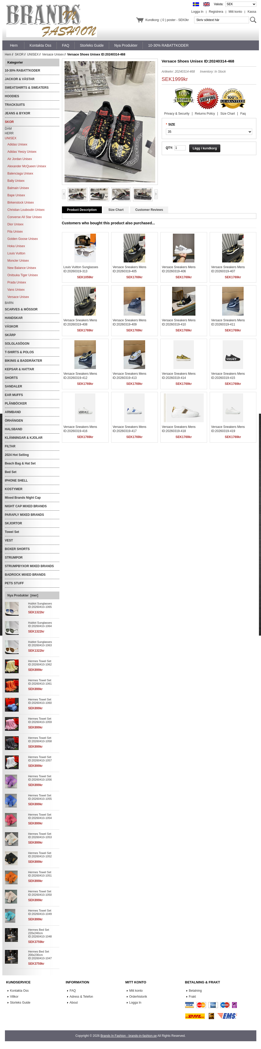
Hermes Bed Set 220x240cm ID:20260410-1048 (40, 933)
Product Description (82, 210)
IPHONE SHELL (16, 480)
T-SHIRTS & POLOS (19, 352)
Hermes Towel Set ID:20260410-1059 (40, 720)
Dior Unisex (16, 224)
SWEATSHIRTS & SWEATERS (27, 87)
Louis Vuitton (16, 253)
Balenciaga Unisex (20, 173)
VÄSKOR (11, 326)
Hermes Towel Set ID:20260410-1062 (40, 662)
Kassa (252, 11)
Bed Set (11, 472)
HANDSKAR (14, 318)
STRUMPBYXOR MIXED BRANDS (29, 566)
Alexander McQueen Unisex (27, 166)
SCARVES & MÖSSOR (21, 309)
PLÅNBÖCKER (16, 403)
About (74, 1002)
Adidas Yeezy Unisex (22, 152)
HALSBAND (13, 429)
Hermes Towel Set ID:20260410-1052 (40, 854)
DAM (8, 128)
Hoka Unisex (16, 246)
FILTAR (10, 446)
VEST (9, 540)
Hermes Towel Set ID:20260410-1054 (40, 816)
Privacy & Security (176, 113)
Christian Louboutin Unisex (26, 210)
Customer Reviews (149, 210)
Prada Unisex (17, 282)
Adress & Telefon (81, 996)
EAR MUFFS (14, 395)
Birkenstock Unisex (21, 202)
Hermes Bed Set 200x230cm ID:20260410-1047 (40, 955)
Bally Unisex (16, 181)
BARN (9, 303)
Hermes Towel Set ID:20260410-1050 (40, 893)
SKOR (19, 54)
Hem (14, 45)
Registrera (216, 11)
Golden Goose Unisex (23, 239)
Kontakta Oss (19, 990)
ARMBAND (13, 412)
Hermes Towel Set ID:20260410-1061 (40, 682)
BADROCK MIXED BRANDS (25, 574)
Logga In (197, 11)
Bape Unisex (16, 195)
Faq (243, 113)
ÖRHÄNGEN (14, 420)
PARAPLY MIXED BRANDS (24, 515)
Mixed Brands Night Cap (23, 497)
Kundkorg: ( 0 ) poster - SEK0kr (167, 20)
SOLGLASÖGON (17, 343)
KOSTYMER (14, 489)
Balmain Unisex (18, 188)
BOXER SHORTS (17, 549)
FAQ (73, 990)
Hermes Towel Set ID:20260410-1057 (40, 758)
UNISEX (33, 54)
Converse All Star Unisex (25, 217)
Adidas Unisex (17, 144)
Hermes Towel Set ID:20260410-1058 (40, 739)
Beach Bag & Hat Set (20, 463)
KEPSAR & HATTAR (19, 369)
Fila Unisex (15, 231)
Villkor (14, 996)
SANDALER (13, 386)
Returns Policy (205, 113)
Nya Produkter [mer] (23, 595)
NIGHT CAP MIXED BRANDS (26, 506)
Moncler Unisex (18, 260)
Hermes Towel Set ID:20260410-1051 (40, 874)
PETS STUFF (14, 583)
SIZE (171, 124)
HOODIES (12, 96)
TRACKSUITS (15, 105)
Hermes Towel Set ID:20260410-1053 (40, 835)
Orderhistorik (138, 996)
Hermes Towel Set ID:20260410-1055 (40, 797)
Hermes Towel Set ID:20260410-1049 (40, 912)
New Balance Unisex (22, 268)
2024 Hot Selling (17, 455)
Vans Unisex (16, 289)
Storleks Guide (20, 1002)
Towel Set (12, 532)
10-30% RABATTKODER (22, 70)
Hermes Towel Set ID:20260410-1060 (40, 701)
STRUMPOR (14, 557)
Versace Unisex (53, 54)
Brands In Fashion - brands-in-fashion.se (129, 1036)
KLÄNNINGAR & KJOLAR (24, 438)
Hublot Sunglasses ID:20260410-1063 (40, 643)
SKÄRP (10, 335)
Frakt (192, 996)
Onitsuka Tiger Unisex (23, 275)
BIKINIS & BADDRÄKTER (23, 361)
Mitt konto (235, 11)
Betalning (195, 990)
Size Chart (227, 113)
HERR (9, 133)
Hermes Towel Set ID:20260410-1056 (40, 778)
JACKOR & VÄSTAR (19, 79)
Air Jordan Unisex (20, 159)
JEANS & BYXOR (17, 113)
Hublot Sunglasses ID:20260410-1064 (40, 624)
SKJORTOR (13, 523)
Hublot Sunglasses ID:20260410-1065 (40, 605)
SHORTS (11, 378)
